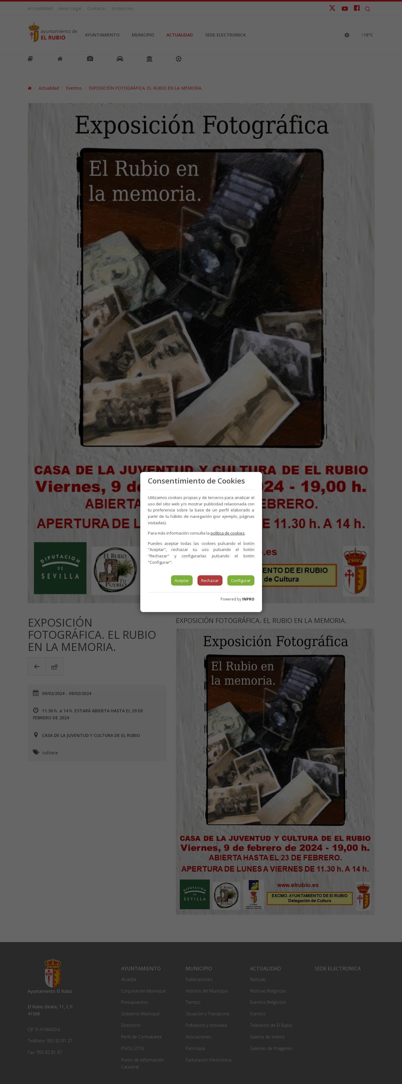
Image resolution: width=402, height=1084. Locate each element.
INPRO (248, 599)
